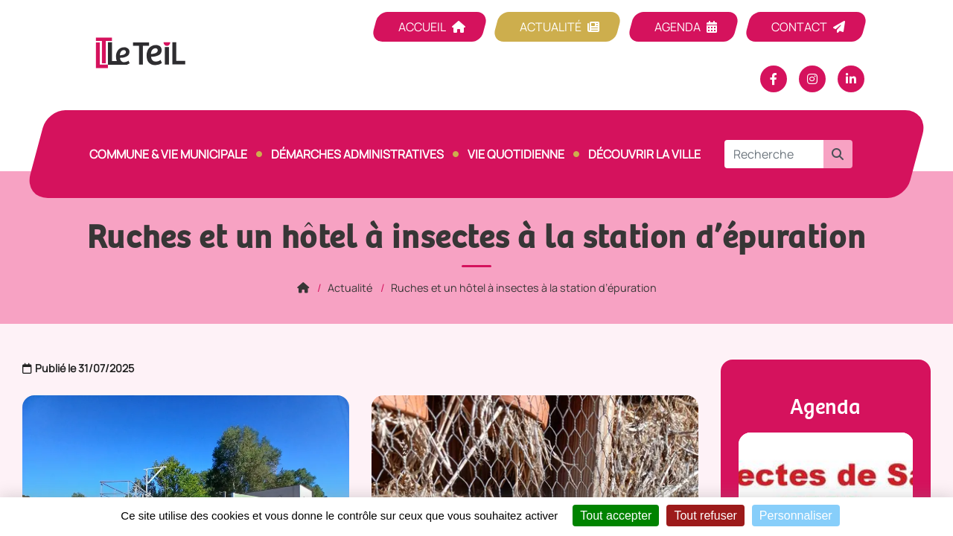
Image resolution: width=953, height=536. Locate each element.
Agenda (677, 27)
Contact (799, 27)
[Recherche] (773, 154)
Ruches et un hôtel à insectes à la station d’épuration (524, 288)
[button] (837, 154)
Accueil (422, 27)
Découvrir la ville (644, 154)
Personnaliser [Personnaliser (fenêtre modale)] (795, 515)
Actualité (550, 27)
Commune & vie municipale (168, 154)
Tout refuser (705, 515)
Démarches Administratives (357, 154)
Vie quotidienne (516, 154)
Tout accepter (615, 515)
